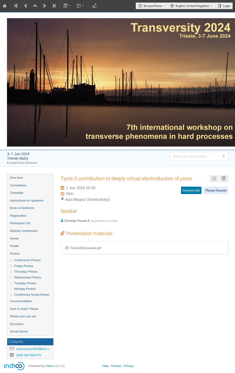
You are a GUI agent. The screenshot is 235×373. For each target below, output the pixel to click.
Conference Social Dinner (32, 294)
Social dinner (19, 331)
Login (226, 6)
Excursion (17, 324)
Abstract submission (24, 231)
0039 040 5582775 (28, 355)
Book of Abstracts (22, 208)
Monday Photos (25, 289)
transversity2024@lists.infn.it (36, 349)
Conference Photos (27, 260)
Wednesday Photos (27, 277)
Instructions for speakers (27, 200)
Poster (14, 246)
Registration (18, 215)
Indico (49, 366)
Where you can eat (23, 316)
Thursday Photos (26, 271)
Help (105, 366)
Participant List (20, 223)
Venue (14, 238)
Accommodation (21, 301)
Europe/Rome (153, 6)
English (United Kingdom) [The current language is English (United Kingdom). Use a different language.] (192, 6)
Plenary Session (216, 190)
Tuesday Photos (25, 283)
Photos (15, 253)
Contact (116, 366)
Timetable (17, 193)
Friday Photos (23, 266)
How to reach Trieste (24, 309)
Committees (18, 185)
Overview (16, 177)
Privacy (129, 366)
